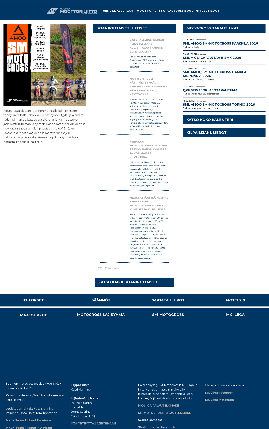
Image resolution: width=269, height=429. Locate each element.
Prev (8, 65)
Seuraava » (115, 194)
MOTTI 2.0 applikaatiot (99, 354)
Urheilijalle (114, 10)
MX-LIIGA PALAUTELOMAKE (158, 271)
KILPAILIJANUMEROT (206, 133)
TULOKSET (33, 226)
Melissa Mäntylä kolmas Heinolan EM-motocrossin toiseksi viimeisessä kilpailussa (133, 151)
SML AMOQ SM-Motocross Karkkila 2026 (220, 43)
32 (106, 194)
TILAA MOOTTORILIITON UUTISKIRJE (173, 366)
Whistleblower (94, 349)
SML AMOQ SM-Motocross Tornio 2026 (219, 105)
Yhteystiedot (207, 10)
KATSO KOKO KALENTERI (209, 120)
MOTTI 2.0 (235, 226)
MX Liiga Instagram (219, 265)
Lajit (130, 10)
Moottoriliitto (151, 10)
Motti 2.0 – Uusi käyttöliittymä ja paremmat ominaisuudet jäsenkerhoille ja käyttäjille (135, 78)
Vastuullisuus (180, 10)
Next (81, 65)
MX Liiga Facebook (219, 258)
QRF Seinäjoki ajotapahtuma (210, 90)
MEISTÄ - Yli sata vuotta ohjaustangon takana (110, 340)
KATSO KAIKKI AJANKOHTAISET (127, 208)
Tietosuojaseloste (95, 346)
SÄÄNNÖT (101, 226)
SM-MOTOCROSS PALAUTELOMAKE (164, 278)
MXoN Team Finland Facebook (28, 291)
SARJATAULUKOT (168, 226)
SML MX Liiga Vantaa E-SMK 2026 (212, 58)
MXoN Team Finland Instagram (29, 298)
